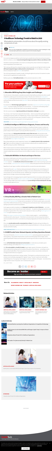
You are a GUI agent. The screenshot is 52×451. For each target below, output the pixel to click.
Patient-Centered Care (9, 36)
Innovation (36, 282)
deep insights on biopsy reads (17, 138)
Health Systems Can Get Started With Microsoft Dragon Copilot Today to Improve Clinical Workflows (27, 330)
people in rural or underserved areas (26, 178)
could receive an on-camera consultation (21, 163)
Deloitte (19, 70)
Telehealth (26, 285)
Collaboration (15, 282)
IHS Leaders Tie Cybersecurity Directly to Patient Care (19, 340)
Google (15, 169)
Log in (49, 11)
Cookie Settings (25, 448)
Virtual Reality (28, 282)
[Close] (49, 443)
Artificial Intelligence (35, 285)
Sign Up (43, 1)
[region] (26, 446)
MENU (12, 11)
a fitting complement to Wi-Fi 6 (27, 244)
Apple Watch (25, 100)
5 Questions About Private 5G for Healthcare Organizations (21, 335)
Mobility (21, 282)
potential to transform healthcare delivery (23, 235)
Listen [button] (7, 54)
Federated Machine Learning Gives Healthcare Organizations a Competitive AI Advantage (27, 324)
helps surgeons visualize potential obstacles (16, 215)
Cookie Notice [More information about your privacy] (39, 445)
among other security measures (43, 130)
